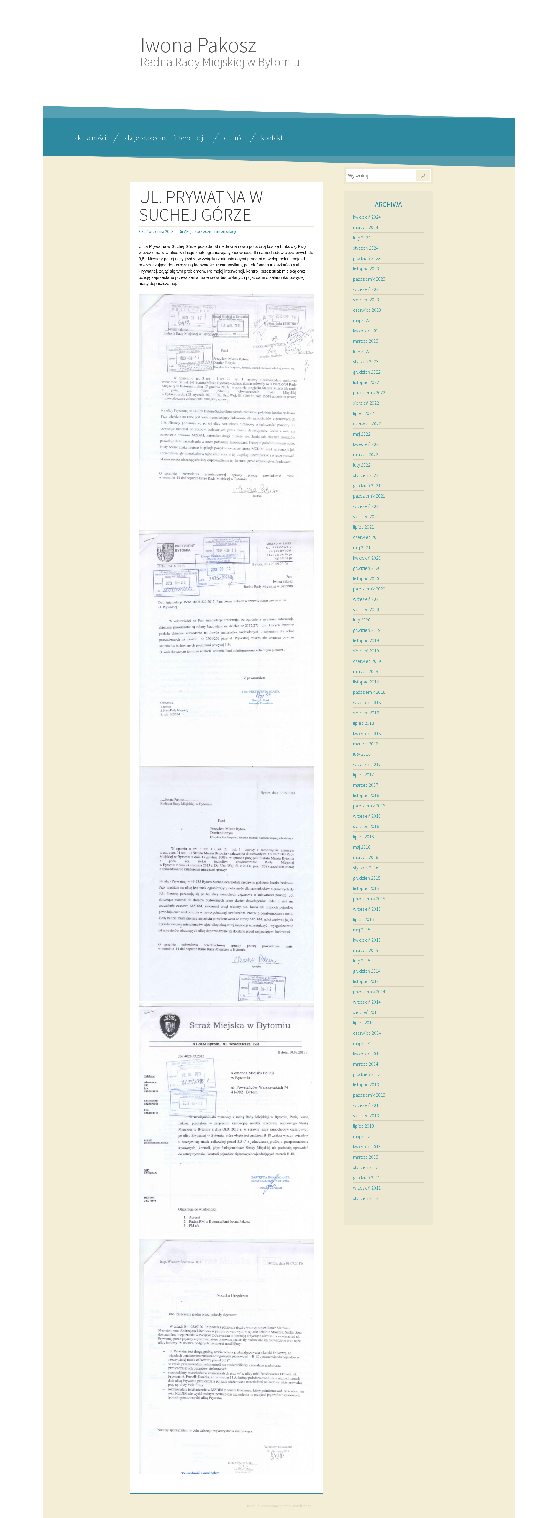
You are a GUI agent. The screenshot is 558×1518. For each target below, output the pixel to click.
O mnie (233, 137)
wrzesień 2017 (367, 764)
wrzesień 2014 (367, 1002)
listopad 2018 (366, 682)
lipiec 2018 (363, 723)
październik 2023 (369, 279)
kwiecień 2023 (367, 330)
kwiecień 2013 (367, 1146)
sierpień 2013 (366, 1115)
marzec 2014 (365, 1064)
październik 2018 (369, 692)
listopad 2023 (366, 268)
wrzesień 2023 (367, 289)
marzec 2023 (365, 341)
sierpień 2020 (366, 609)
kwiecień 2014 (367, 1053)
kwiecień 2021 (367, 558)
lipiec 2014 (363, 1022)
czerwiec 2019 (367, 661)
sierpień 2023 (366, 299)
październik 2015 (369, 899)
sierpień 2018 (366, 713)
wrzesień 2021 (367, 506)
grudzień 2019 (366, 630)
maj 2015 (361, 930)
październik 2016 (369, 806)
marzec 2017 (365, 785)
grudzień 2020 (366, 568)
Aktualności (90, 137)
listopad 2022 (366, 382)
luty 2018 (361, 754)
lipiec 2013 (363, 1126)
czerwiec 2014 (367, 1033)
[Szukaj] (423, 175)
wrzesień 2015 (367, 909)
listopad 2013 (366, 1084)
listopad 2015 (366, 888)
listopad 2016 (366, 795)
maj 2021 (361, 547)
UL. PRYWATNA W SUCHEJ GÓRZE (201, 205)
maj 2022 (361, 434)
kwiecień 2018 (367, 733)
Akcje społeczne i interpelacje (165, 137)
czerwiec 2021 (367, 537)
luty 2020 (361, 620)
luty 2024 (361, 238)
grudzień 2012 (366, 1177)
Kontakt (272, 137)
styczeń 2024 (365, 248)
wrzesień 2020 (367, 599)
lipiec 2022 (363, 413)
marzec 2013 (365, 1157)
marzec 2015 (365, 950)
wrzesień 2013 (367, 1105)
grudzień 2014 (366, 971)
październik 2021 (369, 496)
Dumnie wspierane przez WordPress (279, 1506)
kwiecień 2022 (367, 444)
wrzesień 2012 (367, 1188)
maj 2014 (361, 1043)
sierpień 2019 (366, 651)
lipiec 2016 (363, 837)
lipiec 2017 (363, 775)
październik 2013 (369, 1095)
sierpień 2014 (366, 1012)
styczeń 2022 (365, 475)
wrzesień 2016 (367, 816)
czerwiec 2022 (367, 423)
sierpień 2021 (366, 516)
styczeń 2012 (365, 1198)
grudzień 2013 (366, 1074)
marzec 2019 (365, 671)
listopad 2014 (366, 981)
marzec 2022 (365, 454)
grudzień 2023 (366, 258)
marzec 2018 (365, 744)
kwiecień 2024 (367, 217)
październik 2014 (369, 991)
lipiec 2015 (363, 919)
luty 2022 (361, 465)
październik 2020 (369, 589)
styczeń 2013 (365, 1167)
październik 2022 (369, 392)
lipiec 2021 (363, 527)
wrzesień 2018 (367, 702)
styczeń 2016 (365, 868)
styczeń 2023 (365, 361)
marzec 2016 (365, 857)
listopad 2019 (366, 640)
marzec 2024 (365, 227)
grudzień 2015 (366, 878)
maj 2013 (361, 1136)
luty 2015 (361, 961)
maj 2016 (361, 847)
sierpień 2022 (366, 403)
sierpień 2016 (366, 826)
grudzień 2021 (366, 485)
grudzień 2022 (366, 372)
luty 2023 (361, 351)
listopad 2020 (366, 578)
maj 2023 (361, 320)
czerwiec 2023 (367, 310)
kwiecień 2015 (367, 940)
